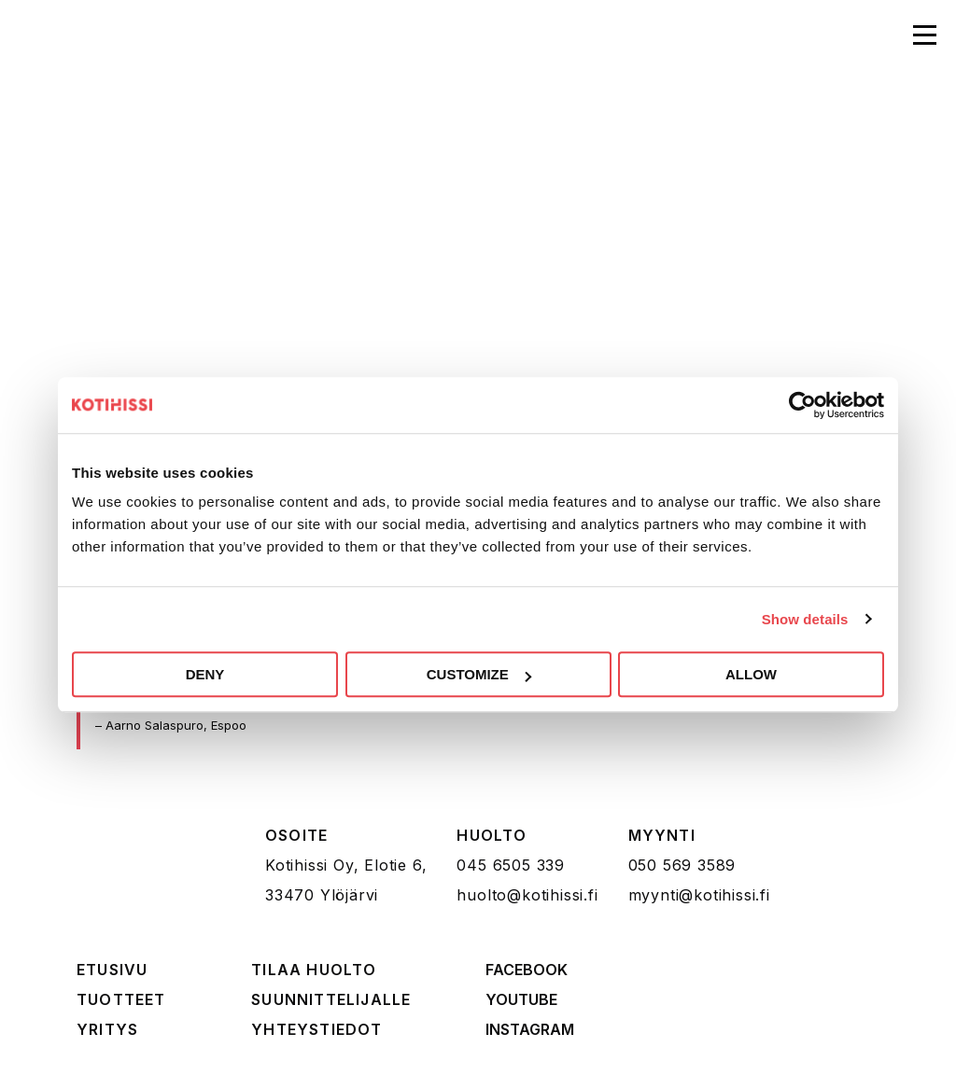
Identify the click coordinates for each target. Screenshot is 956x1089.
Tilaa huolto (313, 969)
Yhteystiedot (316, 1029)
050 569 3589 (682, 865)
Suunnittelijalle (331, 999)
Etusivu (112, 969)
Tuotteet (121, 999)
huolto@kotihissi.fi (527, 895)
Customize (479, 674)
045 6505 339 (511, 865)
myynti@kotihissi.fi (699, 895)
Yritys (107, 1029)
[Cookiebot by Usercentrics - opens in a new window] (802, 405)
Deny (205, 674)
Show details (805, 619)
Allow (751, 674)
